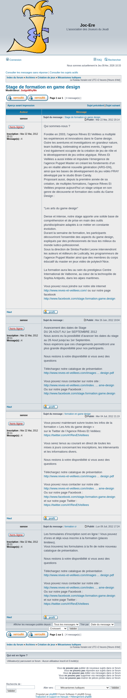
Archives (30, 77)
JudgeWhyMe (29, 90)
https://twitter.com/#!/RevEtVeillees (66, 435)
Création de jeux (46, 77)
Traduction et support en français (51, 697)
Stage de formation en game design (43, 86)
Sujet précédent (95, 105)
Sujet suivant (113, 105)
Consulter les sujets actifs (64, 72)
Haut (9, 312)
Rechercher (113, 59)
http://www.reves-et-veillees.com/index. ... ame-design (79, 385)
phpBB (52, 694)
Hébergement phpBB (81, 697)
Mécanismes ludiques (69, 77)
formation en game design (78, 414)
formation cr (71, 526)
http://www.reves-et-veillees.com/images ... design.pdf (79, 373)
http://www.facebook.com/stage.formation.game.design (79, 298)
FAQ (98, 59)
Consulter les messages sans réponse (27, 72)
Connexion (13, 59)
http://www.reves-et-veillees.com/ (65, 290)
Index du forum (15, 77)
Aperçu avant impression (20, 105)
